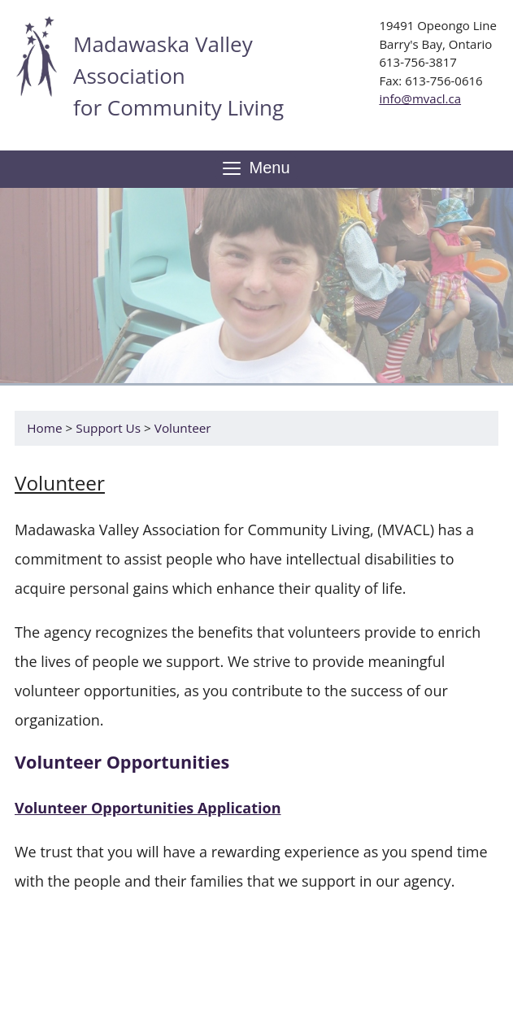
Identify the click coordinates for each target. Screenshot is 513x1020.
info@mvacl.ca (420, 98)
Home (44, 428)
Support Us (108, 428)
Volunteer (182, 428)
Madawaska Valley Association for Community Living (178, 75)
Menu (256, 169)
